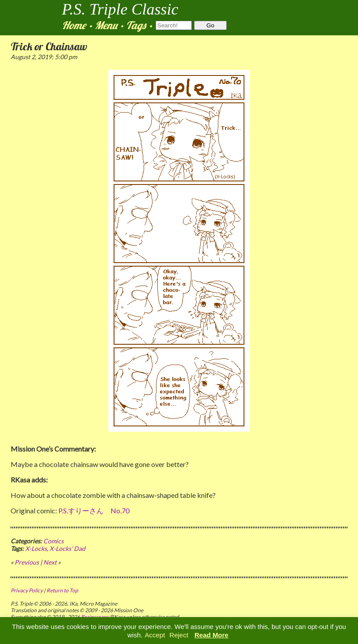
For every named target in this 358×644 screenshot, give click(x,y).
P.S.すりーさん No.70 (93, 510)
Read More (211, 635)
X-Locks (36, 548)
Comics (53, 541)
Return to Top (62, 590)
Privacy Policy (27, 590)
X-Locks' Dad (67, 548)
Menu (106, 25)
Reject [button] (178, 635)
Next (50, 562)
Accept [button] (155, 635)
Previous (27, 562)
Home (74, 25)
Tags (136, 25)
